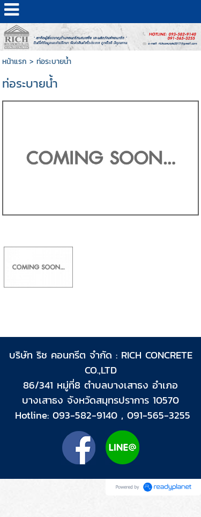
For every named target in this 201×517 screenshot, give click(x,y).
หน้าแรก (14, 61)
